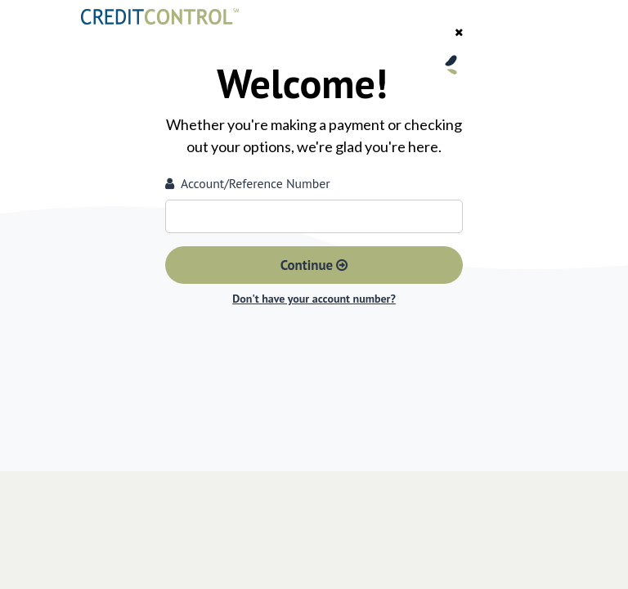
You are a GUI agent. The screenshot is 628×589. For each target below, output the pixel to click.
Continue (314, 265)
